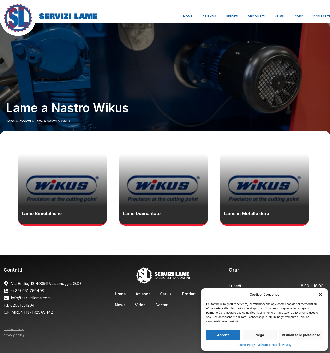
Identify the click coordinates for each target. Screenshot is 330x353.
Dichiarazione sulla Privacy (274, 345)
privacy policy (14, 335)
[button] (320, 294)
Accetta (223, 335)
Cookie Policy (246, 345)
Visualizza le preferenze (301, 335)
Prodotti (256, 16)
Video (298, 16)
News (279, 16)
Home (187, 16)
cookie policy (14, 329)
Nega (260, 335)
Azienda (209, 16)
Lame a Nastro (46, 121)
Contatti (321, 16)
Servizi (232, 16)
